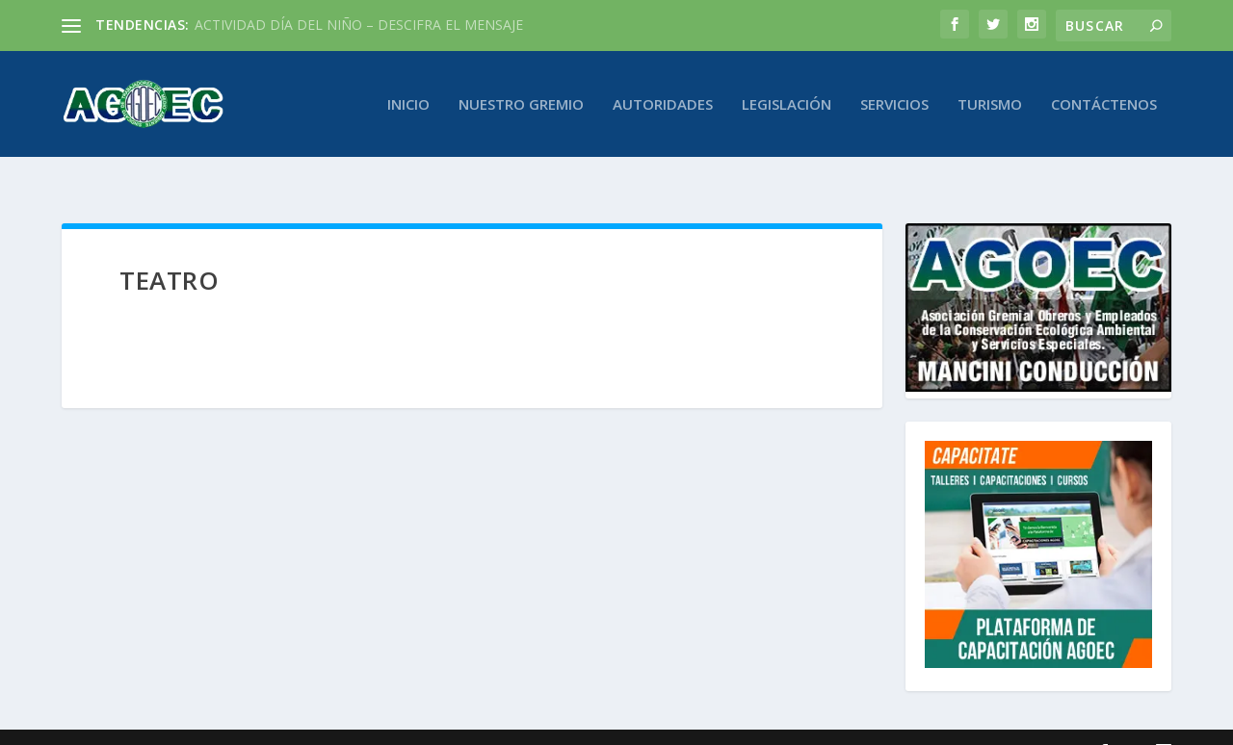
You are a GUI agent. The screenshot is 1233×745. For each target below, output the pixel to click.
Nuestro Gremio (521, 104)
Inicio (408, 104)
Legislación (786, 104)
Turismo (990, 104)
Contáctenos (1104, 104)
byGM (923, 723)
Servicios (894, 104)
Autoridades (663, 104)
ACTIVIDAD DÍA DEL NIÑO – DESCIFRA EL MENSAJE (359, 24)
